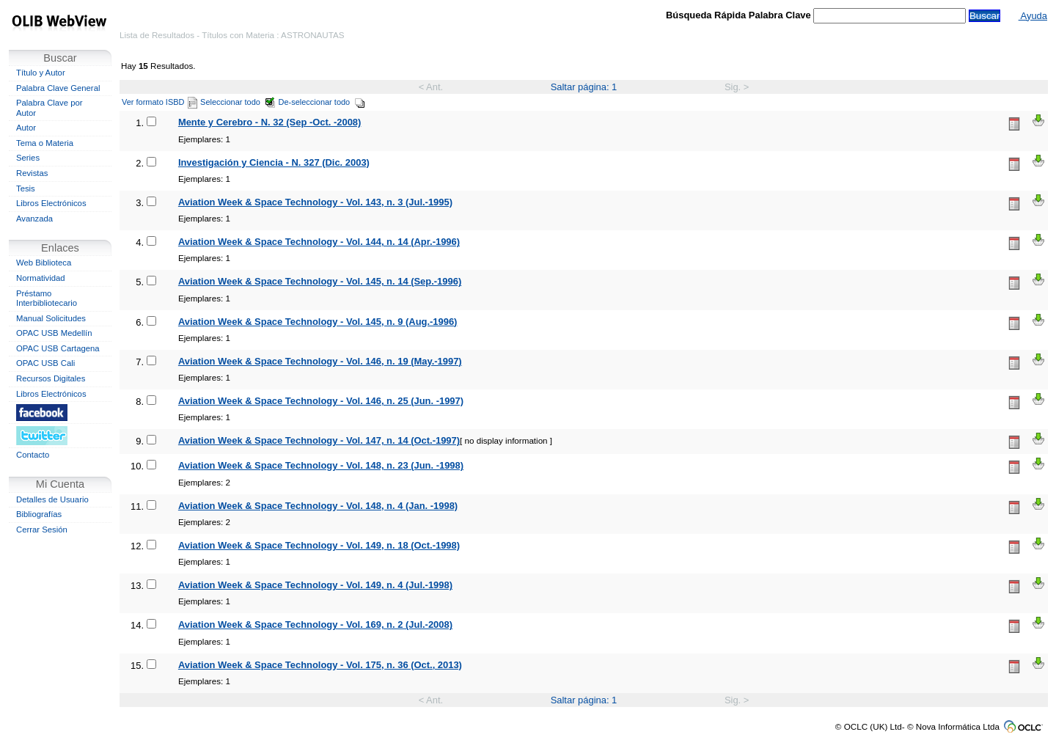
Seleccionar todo (238, 102)
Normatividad (40, 278)
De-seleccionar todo (322, 102)
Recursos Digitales (50, 378)
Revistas (32, 173)
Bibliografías (39, 514)
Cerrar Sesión (41, 529)
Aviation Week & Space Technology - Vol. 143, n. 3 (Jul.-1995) (315, 202)
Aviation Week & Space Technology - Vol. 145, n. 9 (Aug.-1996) (318, 321)
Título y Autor (40, 72)
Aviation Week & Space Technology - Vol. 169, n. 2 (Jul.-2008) (315, 624)
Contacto (32, 454)
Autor (26, 127)
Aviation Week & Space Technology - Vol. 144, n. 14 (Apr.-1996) (319, 241)
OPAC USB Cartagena (58, 348)
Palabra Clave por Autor (49, 107)
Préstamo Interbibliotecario (46, 298)
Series (28, 157)
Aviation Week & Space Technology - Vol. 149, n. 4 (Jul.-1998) (315, 584)
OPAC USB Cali (45, 363)
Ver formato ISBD (159, 102)
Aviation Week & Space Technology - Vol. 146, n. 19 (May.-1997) (320, 361)
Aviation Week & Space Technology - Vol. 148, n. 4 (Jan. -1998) (318, 505)
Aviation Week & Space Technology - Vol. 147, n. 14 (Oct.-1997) (319, 440)
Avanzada (34, 218)
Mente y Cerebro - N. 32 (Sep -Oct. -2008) (269, 122)
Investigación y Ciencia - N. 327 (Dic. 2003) (274, 162)
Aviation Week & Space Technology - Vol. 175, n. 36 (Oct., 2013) (320, 664)
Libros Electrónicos (51, 203)
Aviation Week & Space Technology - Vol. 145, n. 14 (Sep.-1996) (319, 281)
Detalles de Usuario (52, 499)
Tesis (25, 188)
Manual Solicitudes (51, 318)
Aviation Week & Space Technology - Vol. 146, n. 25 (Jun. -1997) (320, 400)
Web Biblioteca (43, 262)
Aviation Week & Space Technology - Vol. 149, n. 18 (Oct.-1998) (319, 545)
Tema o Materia (44, 143)
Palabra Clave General (58, 88)
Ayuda (1033, 15)
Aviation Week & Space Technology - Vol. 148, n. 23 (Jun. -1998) (320, 465)
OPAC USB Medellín (54, 333)
